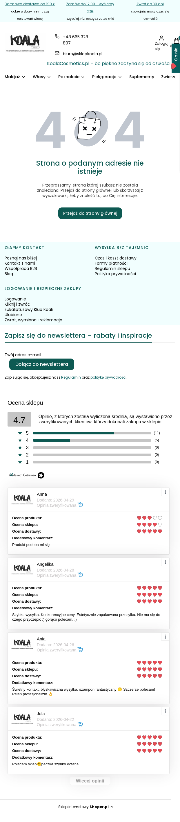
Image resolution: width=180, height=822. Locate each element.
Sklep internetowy (83, 806)
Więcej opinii (90, 780)
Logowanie (15, 299)
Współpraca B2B (21, 268)
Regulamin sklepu (112, 268)
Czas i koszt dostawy (116, 258)
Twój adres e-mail (23, 354)
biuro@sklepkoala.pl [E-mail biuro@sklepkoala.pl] (82, 54)
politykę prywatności (108, 377)
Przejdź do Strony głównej (90, 213)
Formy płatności (111, 263)
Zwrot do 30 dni (150, 3)
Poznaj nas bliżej (21, 258)
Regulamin (71, 377)
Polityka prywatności (115, 274)
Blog (9, 274)
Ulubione (13, 315)
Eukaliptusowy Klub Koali (29, 309)
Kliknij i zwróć (17, 304)
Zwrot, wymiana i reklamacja (33, 320)
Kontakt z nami (20, 263)
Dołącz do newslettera (41, 364)
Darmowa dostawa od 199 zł (30, 3)
